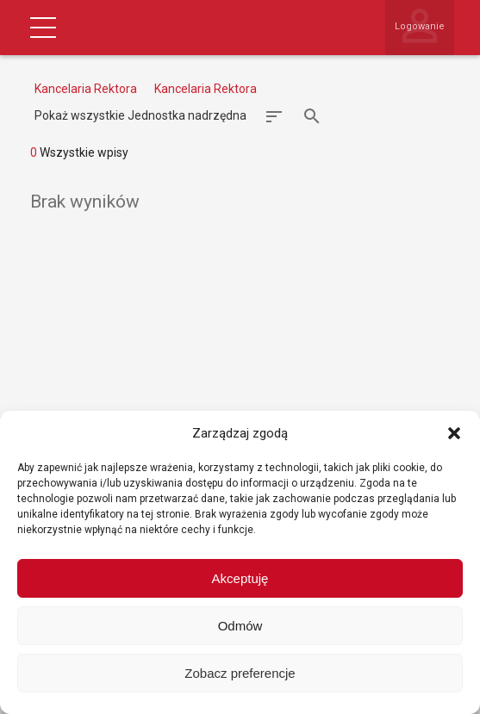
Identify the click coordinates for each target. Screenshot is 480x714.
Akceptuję (240, 578)
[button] (454, 433)
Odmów (240, 625)
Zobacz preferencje (239, 673)
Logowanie (420, 26)
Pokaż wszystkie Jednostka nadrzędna (140, 115)
